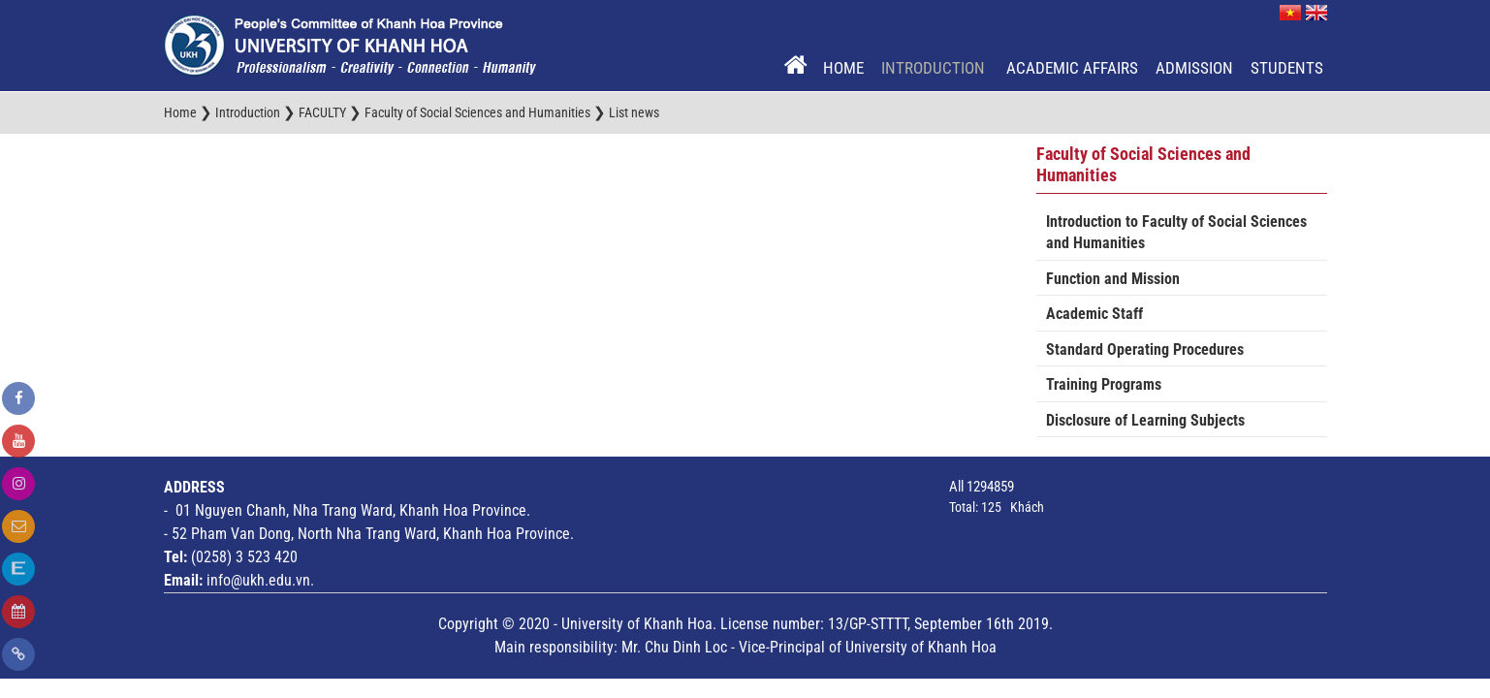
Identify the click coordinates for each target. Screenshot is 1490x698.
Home (843, 68)
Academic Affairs (1072, 68)
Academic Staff (1094, 313)
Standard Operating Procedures (1145, 349)
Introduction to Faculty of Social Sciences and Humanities (1176, 232)
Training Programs (1103, 384)
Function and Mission (1113, 279)
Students (1287, 68)
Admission (1194, 68)
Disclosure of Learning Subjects (1145, 420)
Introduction (935, 68)
